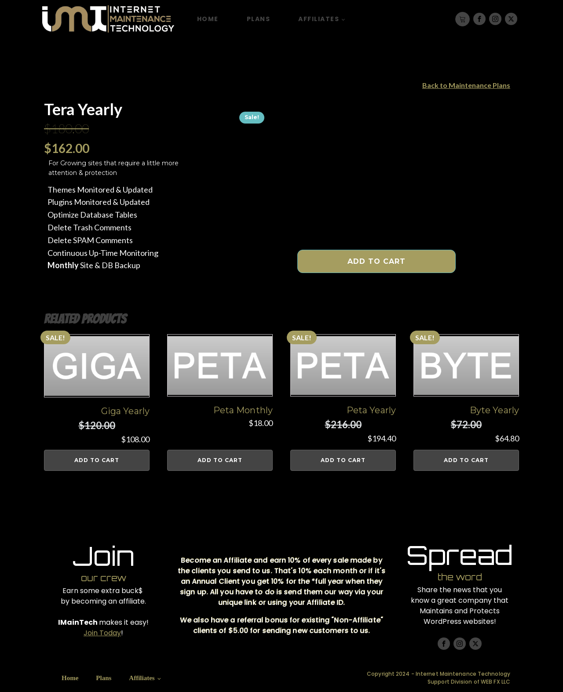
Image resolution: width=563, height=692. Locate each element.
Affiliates (318, 19)
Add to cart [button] (96, 460)
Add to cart (376, 261)
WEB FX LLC (495, 681)
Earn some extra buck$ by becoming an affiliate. (103, 596)
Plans (259, 19)
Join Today (102, 633)
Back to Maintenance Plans (466, 85)
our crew (103, 577)
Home (208, 19)
